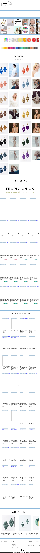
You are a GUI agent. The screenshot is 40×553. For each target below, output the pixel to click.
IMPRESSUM (31, 541)
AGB (39, 545)
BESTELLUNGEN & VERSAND (33, 549)
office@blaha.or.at (15, 547)
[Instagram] (21, 550)
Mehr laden (20, 503)
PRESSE (37, 541)
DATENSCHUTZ (31, 545)
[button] (5, 13)
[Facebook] (23, 550)
